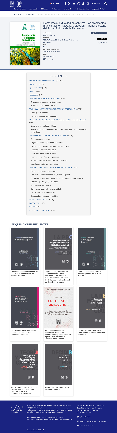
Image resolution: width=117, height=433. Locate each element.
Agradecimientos (35, 88)
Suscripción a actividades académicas (91, 421)
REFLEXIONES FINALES (39, 200)
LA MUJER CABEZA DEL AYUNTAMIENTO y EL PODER (51, 168)
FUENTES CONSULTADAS (39, 210)
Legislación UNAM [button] (99, 9)
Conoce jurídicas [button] (20, 9)
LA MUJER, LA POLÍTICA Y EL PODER (44, 99)
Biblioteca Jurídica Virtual (24, 14)
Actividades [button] (69, 9)
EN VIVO (54, 3)
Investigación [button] (34, 9)
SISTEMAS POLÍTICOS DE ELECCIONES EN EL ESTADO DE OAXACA (57, 120)
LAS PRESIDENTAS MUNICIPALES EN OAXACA (48, 136)
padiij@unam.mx (67, 419)
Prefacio (32, 91)
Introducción (33, 95)
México (45, 47)
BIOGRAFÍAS (34, 203)
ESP (94, 3)
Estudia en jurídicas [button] (82, 9)
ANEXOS (32, 207)
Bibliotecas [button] (45, 9)
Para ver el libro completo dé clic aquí (43, 81)
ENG (99, 3)
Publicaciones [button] (57, 9)
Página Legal (48, 59)
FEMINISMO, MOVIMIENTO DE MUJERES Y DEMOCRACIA (53, 109)
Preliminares (33, 84)
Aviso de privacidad (85, 426)
